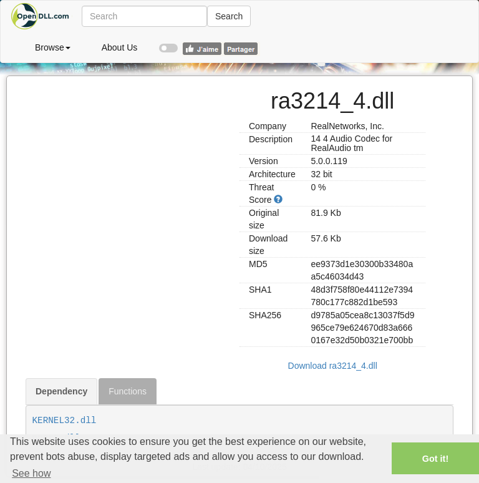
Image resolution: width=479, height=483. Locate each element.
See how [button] (31, 473)
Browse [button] (52, 47)
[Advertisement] (128, 154)
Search (229, 16)
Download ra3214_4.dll (332, 366)
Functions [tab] (128, 391)
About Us (120, 47)
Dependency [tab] (61, 391)
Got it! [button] (435, 459)
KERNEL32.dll (64, 421)
